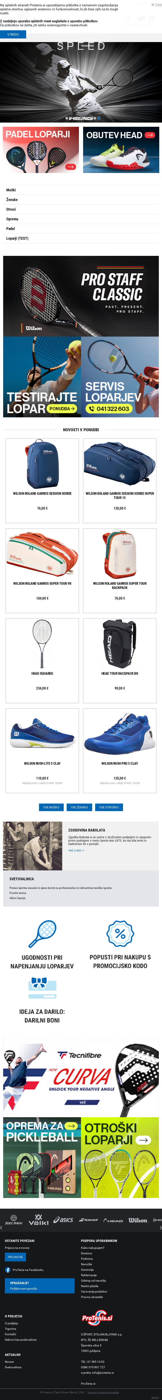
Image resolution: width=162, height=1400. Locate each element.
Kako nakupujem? (92, 1247)
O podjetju (11, 1323)
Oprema (12, 219)
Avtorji (155, 1397)
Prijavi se (15, 1257)
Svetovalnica (13, 1367)
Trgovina (10, 1328)
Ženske (12, 199)
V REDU (13, 34)
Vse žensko (79, 807)
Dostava (86, 1253)
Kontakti (10, 1334)
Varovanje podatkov (94, 1291)
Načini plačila (89, 1286)
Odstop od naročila (93, 1280)
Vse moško (51, 807)
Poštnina (87, 1258)
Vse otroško (109, 807)
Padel (10, 228)
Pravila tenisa (17, 893)
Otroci (11, 209)
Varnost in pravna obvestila (103, 1392)
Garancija (87, 1269)
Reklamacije (89, 1275)
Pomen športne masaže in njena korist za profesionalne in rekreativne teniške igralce (60, 888)
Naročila (86, 1264)
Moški (11, 190)
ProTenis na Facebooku (28, 1270)
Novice (9, 1361)
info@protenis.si (103, 1372)
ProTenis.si (88, 1383)
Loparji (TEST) (17, 238)
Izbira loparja (17, 898)
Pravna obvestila (92, 1297)
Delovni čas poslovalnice (20, 1339)
